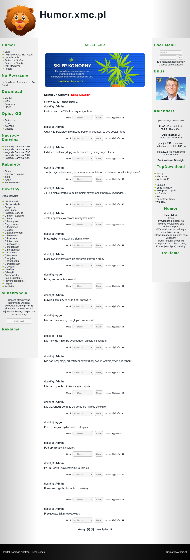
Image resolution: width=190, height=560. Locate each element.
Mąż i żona (10, 210)
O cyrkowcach (12, 224)
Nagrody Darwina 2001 (17, 155)
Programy (9, 104)
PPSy (7, 106)
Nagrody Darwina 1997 (17, 146)
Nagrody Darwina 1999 (17, 152)
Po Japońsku (11, 275)
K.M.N (7, 179)
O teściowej (10, 255)
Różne (8, 283)
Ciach (7, 171)
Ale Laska (161, 176)
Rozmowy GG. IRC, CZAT (18, 54)
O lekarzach (11, 241)
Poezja (8, 68)
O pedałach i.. (12, 244)
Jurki (7, 176)
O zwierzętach (12, 263)
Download (12, 91)
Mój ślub (161, 193)
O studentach (11, 246)
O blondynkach (12, 221)
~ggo (58, 274)
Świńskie (9, 286)
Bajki (7, 51)
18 (158, 182)
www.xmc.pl (180, 552)
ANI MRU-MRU (12, 182)
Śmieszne (9, 120)
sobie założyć (175, 64)
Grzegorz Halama (14, 174)
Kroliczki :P (163, 179)
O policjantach (12, 249)
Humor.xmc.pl (73, 14)
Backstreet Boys (166, 199)
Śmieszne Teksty (13, 63)
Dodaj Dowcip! (10, 195)
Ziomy (160, 173)
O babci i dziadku (14, 215)
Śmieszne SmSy (13, 60)
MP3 (7, 101)
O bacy (8, 218)
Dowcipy (49, 94)
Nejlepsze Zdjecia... (167, 190)
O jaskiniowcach (13, 232)
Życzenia (9, 125)
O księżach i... (12, 238)
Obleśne (9, 269)
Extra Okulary (164, 187)
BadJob (161, 184)
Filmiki (8, 98)
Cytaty (8, 123)
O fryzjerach (11, 227)
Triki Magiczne (12, 65)
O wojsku (9, 258)
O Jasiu (8, 229)
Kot (158, 196)
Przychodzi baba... (14, 280)
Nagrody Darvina (13, 212)
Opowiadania (11, 57)
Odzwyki (9, 272)
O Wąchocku (11, 261)
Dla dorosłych (12, 204)
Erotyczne (10, 207)
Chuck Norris (11, 201)
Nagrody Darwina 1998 (17, 149)
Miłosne (8, 128)
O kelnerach (11, 235)
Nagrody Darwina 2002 (17, 157)
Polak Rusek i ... (13, 278)
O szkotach (10, 252)
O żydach (9, 266)
